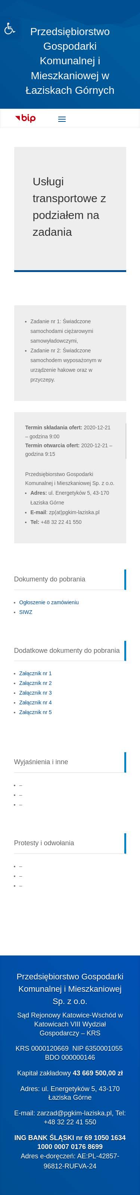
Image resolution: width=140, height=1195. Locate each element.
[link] (9, 28)
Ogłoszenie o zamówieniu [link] (49, 602)
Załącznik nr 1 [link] (35, 673)
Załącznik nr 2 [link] (35, 683)
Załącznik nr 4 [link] (35, 702)
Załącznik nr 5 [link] (35, 712)
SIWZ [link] (25, 612)
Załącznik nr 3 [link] (35, 693)
